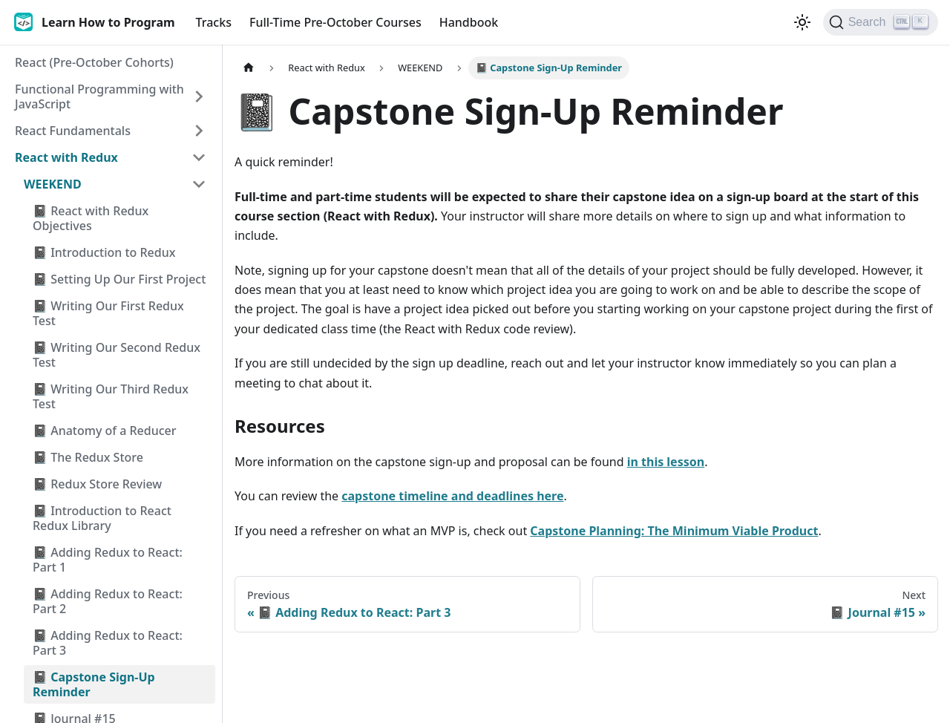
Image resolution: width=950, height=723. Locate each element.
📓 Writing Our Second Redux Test (116, 354)
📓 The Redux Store (88, 457)
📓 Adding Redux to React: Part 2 (108, 601)
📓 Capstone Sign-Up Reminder (94, 684)
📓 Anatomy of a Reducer (105, 430)
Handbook (469, 22)
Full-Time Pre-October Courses (335, 22)
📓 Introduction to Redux (104, 252)
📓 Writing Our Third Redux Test (111, 396)
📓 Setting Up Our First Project (119, 279)
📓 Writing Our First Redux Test (108, 313)
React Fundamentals (73, 130)
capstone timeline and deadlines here (452, 496)
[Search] (880, 22)
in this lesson (665, 462)
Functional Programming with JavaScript (99, 96)
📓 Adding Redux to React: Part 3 (108, 642)
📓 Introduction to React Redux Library (102, 518)
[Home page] (249, 67)
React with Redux (66, 157)
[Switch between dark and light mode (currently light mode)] (802, 22)
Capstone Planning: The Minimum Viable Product (674, 531)
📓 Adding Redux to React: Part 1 (108, 559)
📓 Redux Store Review (97, 484)
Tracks (214, 22)
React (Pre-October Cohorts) (94, 62)
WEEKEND (53, 184)
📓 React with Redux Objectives (90, 218)
